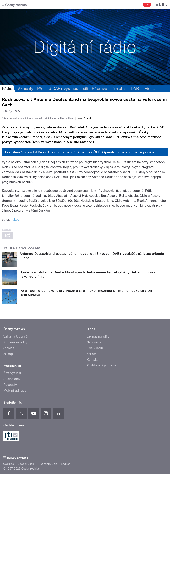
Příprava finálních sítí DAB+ (116, 88)
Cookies (8, 559)
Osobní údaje (26, 559)
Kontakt (92, 455)
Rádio (7, 88)
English (65, 559)
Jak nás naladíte (98, 432)
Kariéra (92, 449)
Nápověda (94, 438)
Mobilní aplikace (14, 486)
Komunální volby (15, 438)
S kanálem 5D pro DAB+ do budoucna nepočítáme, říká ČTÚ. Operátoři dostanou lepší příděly (79, 248)
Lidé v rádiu (95, 443)
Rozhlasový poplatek (101, 461)
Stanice (8, 443)
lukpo (15, 315)
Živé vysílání (12, 468)
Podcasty (10, 480)
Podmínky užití (47, 559)
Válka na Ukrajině (15, 432)
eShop (8, 449)
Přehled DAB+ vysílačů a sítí (62, 88)
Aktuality (25, 88)
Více (150, 88)
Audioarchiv (11, 474)
